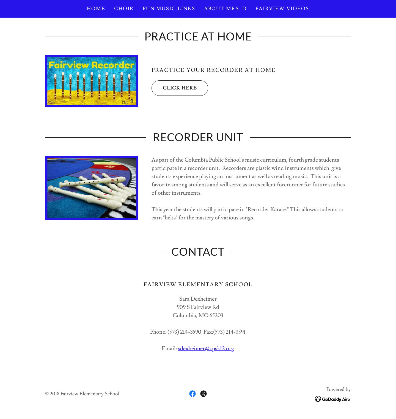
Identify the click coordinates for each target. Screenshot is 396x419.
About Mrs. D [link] (225, 9)
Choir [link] (124, 9)
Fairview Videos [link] (282, 9)
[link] (192, 393)
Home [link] (96, 9)
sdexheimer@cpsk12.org (206, 348)
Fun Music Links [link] (169, 9)
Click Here (174, 88)
